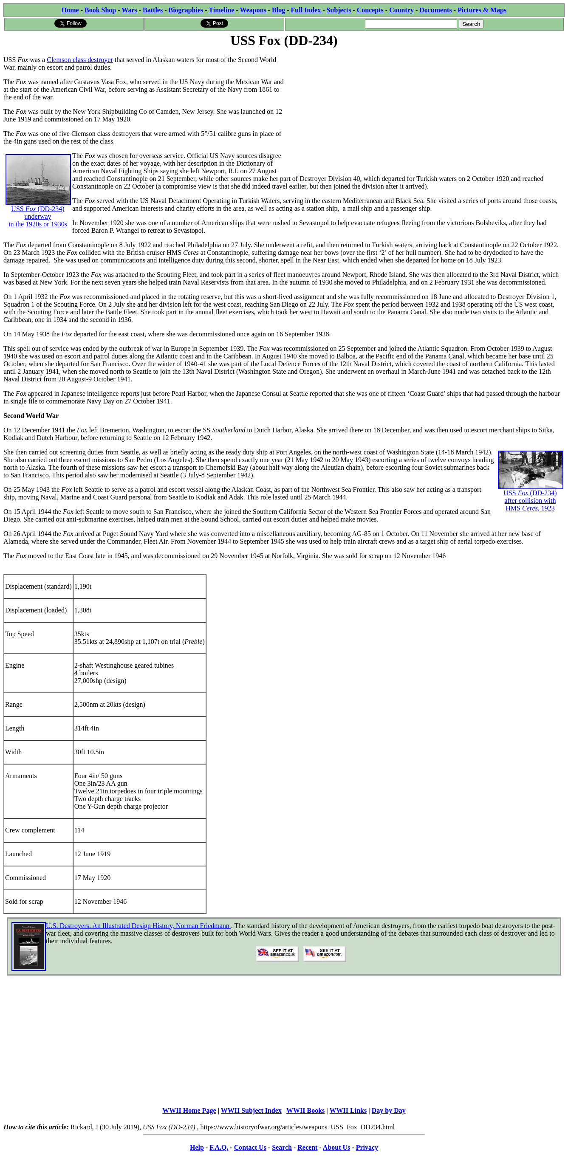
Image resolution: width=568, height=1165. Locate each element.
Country (401, 10)
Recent (307, 1147)
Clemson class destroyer (80, 59)
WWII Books (305, 1110)
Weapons (253, 10)
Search (282, 1147)
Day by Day (389, 1110)
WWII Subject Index (251, 1110)
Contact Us (250, 1147)
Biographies (185, 10)
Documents (435, 10)
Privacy (367, 1147)
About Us (336, 1147)
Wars (129, 10)
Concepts (370, 10)
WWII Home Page (189, 1110)
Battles (153, 10)
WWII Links (348, 1110)
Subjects (339, 10)
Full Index (307, 10)
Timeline (221, 10)
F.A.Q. (218, 1147)
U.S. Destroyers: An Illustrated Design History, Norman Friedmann (138, 925)
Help (197, 1147)
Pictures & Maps (482, 10)
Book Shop (100, 10)
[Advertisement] (424, 109)
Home (70, 10)
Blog (278, 10)
